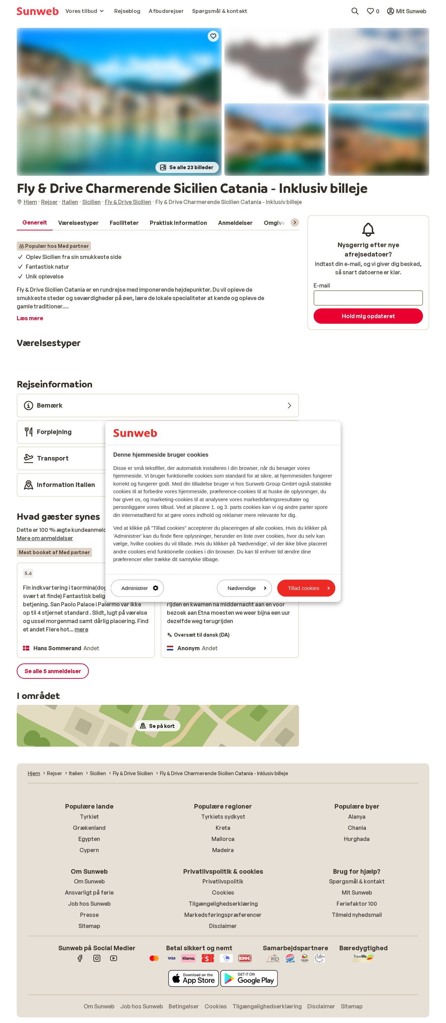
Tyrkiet (89, 816)
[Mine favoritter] (373, 11)
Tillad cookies (309, 588)
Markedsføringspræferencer (223, 914)
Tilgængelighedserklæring (223, 903)
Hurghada (357, 838)
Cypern (89, 850)
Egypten (89, 838)
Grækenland (89, 827)
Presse (89, 914)
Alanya (357, 816)
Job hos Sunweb (89, 903)
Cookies (223, 892)
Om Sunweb (89, 881)
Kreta (223, 827)
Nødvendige (247, 588)
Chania (357, 827)
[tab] (35, 222)
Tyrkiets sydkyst (223, 816)
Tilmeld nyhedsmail (357, 914)
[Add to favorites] (213, 36)
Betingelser (184, 1006)
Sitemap (89, 925)
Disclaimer (223, 925)
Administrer (140, 588)
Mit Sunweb (357, 892)
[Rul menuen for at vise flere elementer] (295, 222)
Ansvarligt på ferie (89, 892)
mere (81, 629)
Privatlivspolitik (223, 881)
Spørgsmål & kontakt (357, 881)
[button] (119, 102)
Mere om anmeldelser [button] (45, 538)
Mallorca (223, 838)
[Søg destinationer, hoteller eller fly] (355, 11)
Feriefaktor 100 (357, 903)
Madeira (223, 850)
